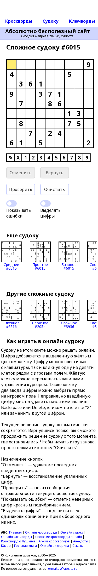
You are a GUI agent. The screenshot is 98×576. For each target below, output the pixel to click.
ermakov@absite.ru (62, 568)
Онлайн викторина (54, 545)
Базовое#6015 (69, 255)
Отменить (20, 173)
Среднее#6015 (11, 255)
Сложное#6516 (11, 314)
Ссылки (78, 545)
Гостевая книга (25, 545)
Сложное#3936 (69, 314)
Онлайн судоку (71, 532)
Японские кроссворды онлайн (58, 537)
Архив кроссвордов (54, 541)
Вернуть (54, 173)
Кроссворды (18, 21)
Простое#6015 (40, 255)
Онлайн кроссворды (41, 532)
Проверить (20, 189)
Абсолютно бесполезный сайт (47, 31)
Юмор (6, 545)
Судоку (51, 21)
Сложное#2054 (40, 314)
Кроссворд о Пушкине (18, 541)
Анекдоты (80, 541)
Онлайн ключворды (16, 537)
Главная (15, 532)
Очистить (54, 189)
